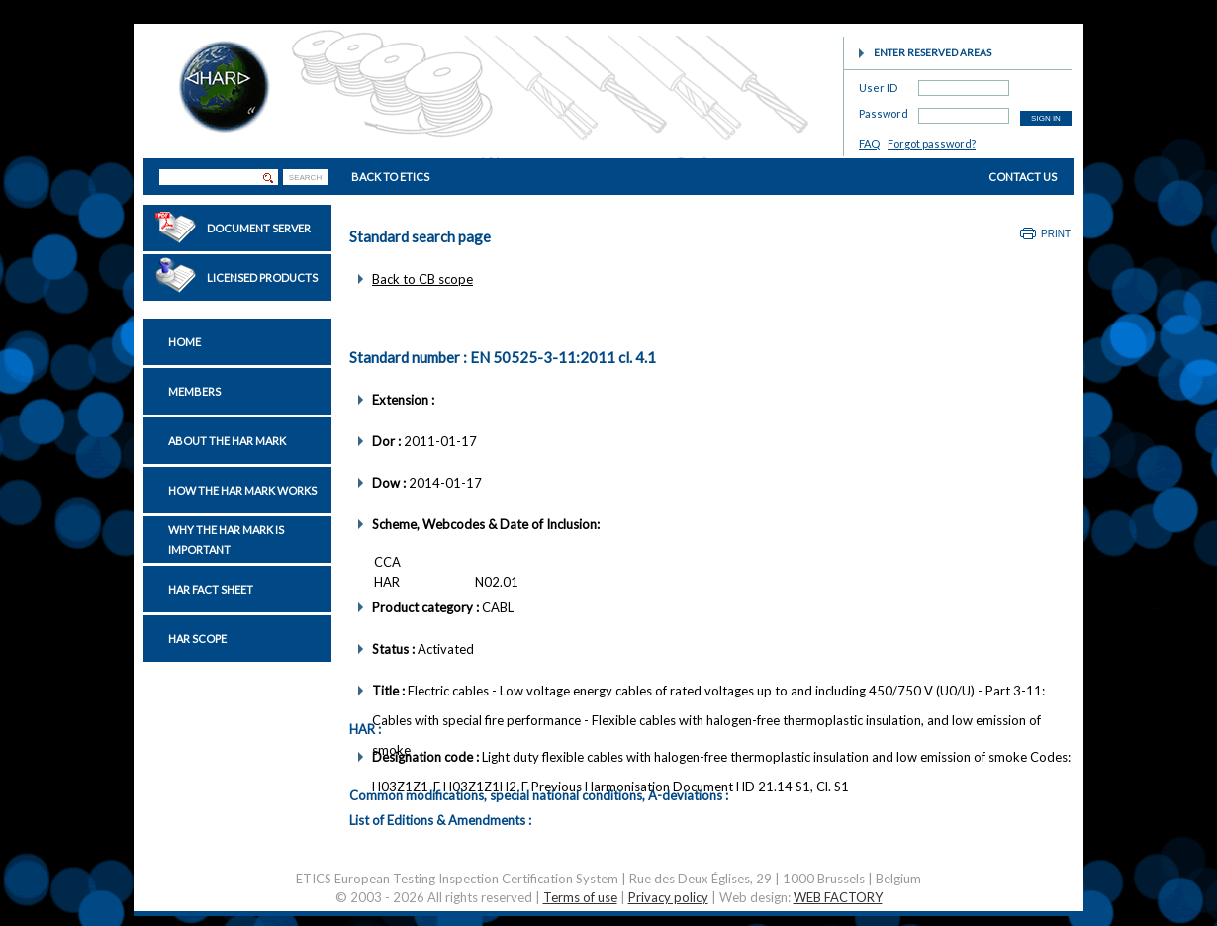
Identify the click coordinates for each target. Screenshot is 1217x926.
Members (194, 391)
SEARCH (305, 177)
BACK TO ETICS (390, 176)
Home (184, 341)
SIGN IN (1046, 118)
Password (883, 110)
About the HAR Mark (227, 440)
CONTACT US (1022, 176)
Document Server (259, 228)
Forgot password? (932, 144)
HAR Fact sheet (210, 589)
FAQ (869, 144)
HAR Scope (197, 638)
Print (1056, 234)
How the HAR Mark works (242, 490)
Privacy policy (668, 897)
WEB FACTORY (838, 897)
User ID (878, 84)
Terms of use (580, 897)
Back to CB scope (422, 279)
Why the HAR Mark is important (226, 539)
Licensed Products (262, 277)
